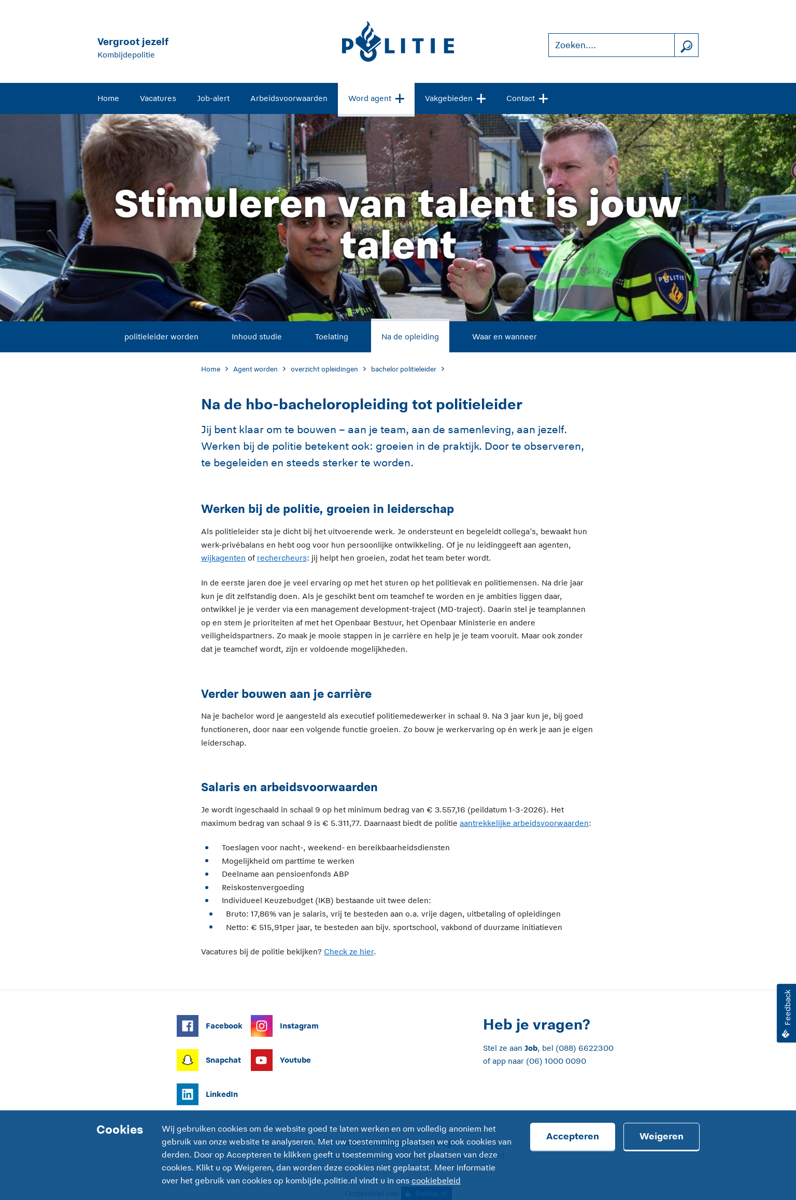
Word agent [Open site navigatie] (376, 97)
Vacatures (158, 98)
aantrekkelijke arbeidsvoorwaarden (524, 823)
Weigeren (661, 1136)
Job (530, 1048)
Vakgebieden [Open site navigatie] (455, 97)
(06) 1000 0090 (556, 1061)
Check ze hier (349, 951)
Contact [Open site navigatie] (527, 97)
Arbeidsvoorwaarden (289, 98)
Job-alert (213, 98)
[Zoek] (686, 45)
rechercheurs (282, 558)
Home (108, 98)
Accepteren (572, 1136)
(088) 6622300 (585, 1048)
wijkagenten (223, 558)
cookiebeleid (436, 1181)
